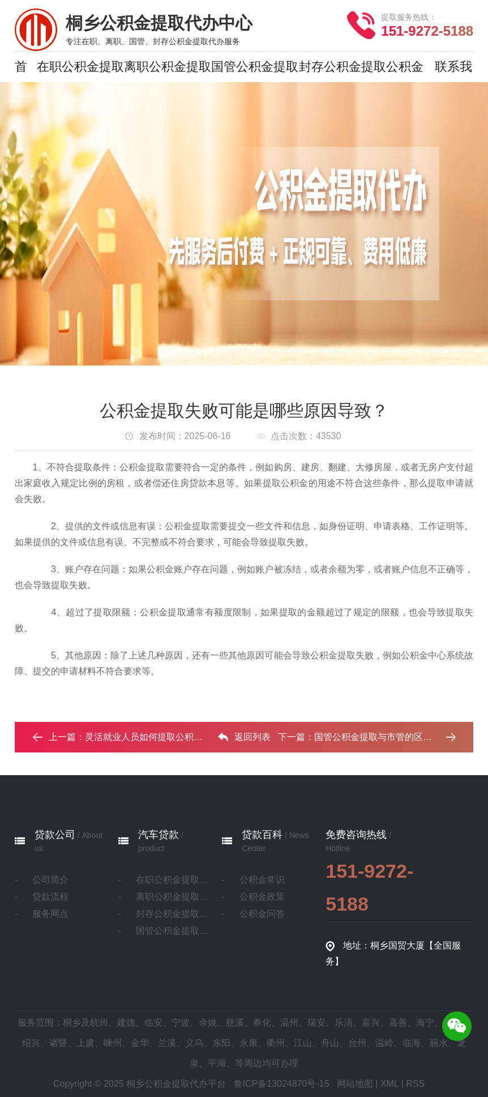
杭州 (99, 1022)
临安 (153, 1022)
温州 (289, 1022)
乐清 (344, 1022)
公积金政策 (262, 897)
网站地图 (355, 1084)
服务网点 (50, 914)
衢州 (276, 1043)
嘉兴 (371, 1022)
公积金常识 (262, 880)
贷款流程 (50, 897)
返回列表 (244, 737)
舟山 (330, 1043)
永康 (248, 1043)
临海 (412, 1043)
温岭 (384, 1043)
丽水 (439, 1043)
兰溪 (167, 1043)
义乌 (194, 1043)
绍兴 (31, 1043)
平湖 (217, 1063)
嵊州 (113, 1043)
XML (389, 1084)
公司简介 (50, 880)
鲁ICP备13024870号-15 (281, 1084)
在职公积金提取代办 (172, 880)
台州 (357, 1043)
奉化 (262, 1022)
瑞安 (316, 1022)
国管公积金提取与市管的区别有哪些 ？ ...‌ (397, 737)
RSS (415, 1084)
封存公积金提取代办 (172, 914)
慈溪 (235, 1022)
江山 (303, 1043)
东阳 (221, 1043)
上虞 (85, 1043)
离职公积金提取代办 (172, 897)
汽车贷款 (158, 834)
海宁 (425, 1022)
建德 (126, 1022)
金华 (140, 1043)
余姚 (208, 1022)
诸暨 (58, 1043)
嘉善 (398, 1022)
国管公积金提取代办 (172, 931)
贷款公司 (55, 834)
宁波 (181, 1022)
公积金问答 (262, 914)
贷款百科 (262, 834)
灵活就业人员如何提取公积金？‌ (148, 737)
